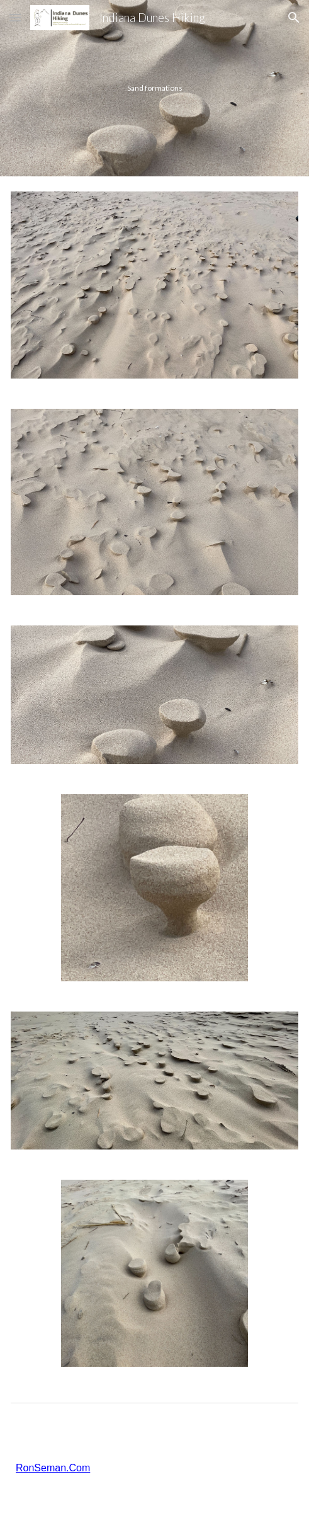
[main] (154, 88)
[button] (15, 17)
